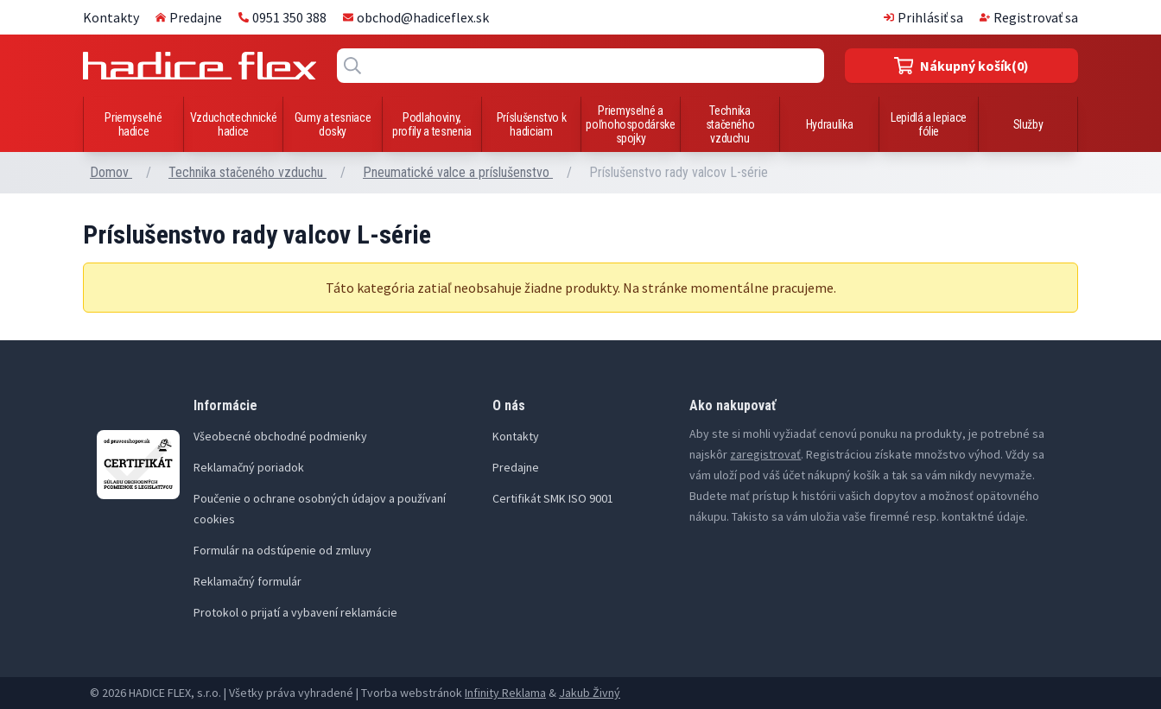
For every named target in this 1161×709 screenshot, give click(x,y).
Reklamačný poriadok (249, 467)
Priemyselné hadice (133, 124)
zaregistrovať (765, 454)
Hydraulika (829, 124)
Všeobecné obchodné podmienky (280, 436)
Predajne (188, 17)
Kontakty (111, 17)
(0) (962, 65)
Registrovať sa (1029, 17)
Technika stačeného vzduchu (730, 124)
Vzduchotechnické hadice (233, 124)
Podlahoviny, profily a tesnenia (432, 124)
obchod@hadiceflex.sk (416, 17)
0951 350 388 (282, 17)
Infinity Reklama (505, 692)
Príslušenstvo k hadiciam (532, 124)
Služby (1028, 124)
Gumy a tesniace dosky (333, 124)
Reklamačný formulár (247, 581)
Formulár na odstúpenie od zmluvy (282, 550)
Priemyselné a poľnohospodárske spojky (630, 124)
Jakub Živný (589, 692)
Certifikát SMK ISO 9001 (552, 498)
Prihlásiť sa (923, 17)
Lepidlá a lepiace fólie (929, 124)
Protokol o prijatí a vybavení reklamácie (295, 612)
